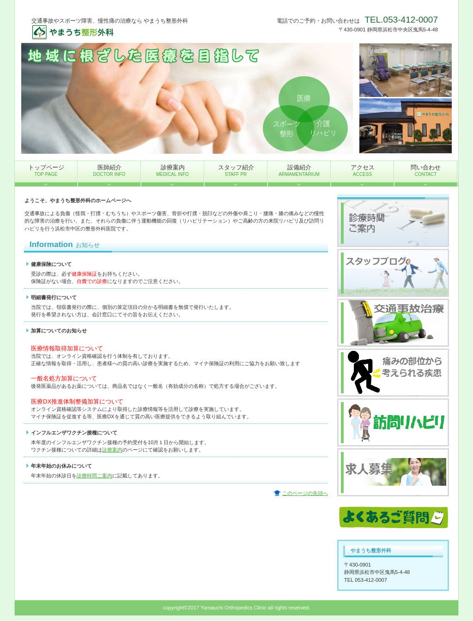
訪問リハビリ (393, 422)
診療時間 (393, 223)
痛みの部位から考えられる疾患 (393, 373)
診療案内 (112, 449)
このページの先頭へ (305, 493)
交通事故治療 (393, 323)
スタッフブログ (393, 273)
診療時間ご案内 (94, 475)
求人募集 (393, 472)
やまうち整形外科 (123, 32)
